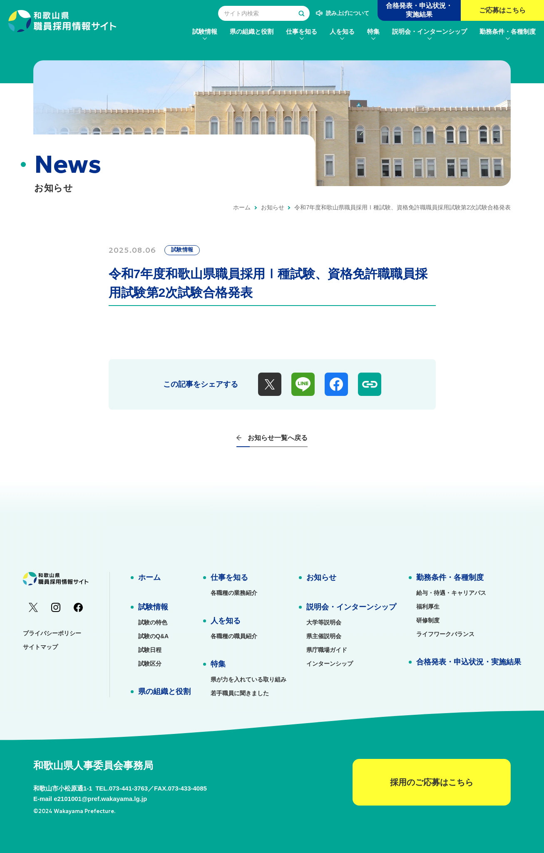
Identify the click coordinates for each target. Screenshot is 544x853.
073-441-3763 (128, 788)
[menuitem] (204, 31)
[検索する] (301, 13)
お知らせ (272, 207)
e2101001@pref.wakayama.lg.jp (100, 798)
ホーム (242, 207)
